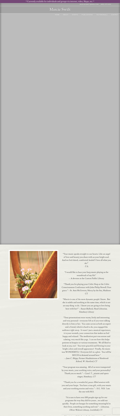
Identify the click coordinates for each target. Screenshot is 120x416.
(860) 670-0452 (106, 4)
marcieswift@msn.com (89, 4)
